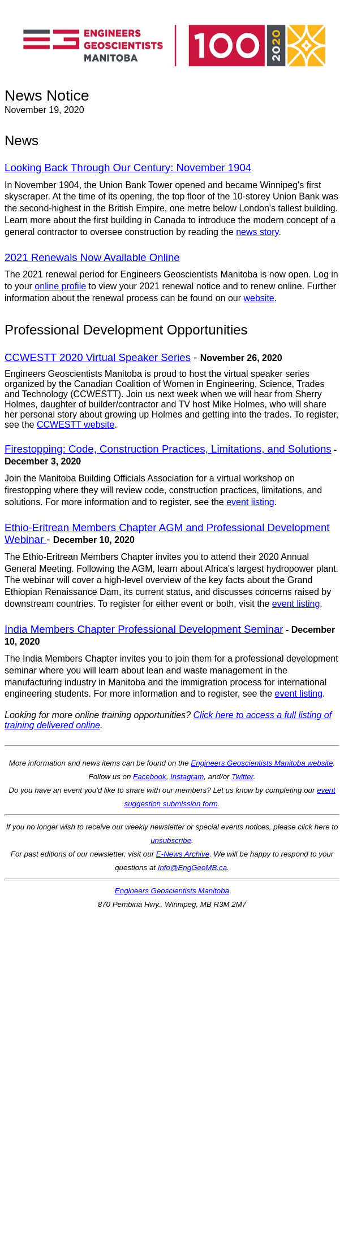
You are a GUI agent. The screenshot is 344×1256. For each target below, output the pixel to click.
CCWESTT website (76, 424)
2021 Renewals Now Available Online (92, 257)
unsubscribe (170, 840)
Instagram (187, 776)
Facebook (149, 776)
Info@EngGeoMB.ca (192, 867)
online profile (60, 286)
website (259, 298)
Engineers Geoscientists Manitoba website (262, 763)
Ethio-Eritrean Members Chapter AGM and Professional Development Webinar (167, 533)
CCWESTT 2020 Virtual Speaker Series (98, 357)
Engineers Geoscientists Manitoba (172, 890)
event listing (250, 502)
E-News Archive (182, 854)
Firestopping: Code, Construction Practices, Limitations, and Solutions (168, 449)
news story (257, 232)
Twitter (242, 776)
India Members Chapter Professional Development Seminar (144, 629)
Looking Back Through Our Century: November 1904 (128, 167)
